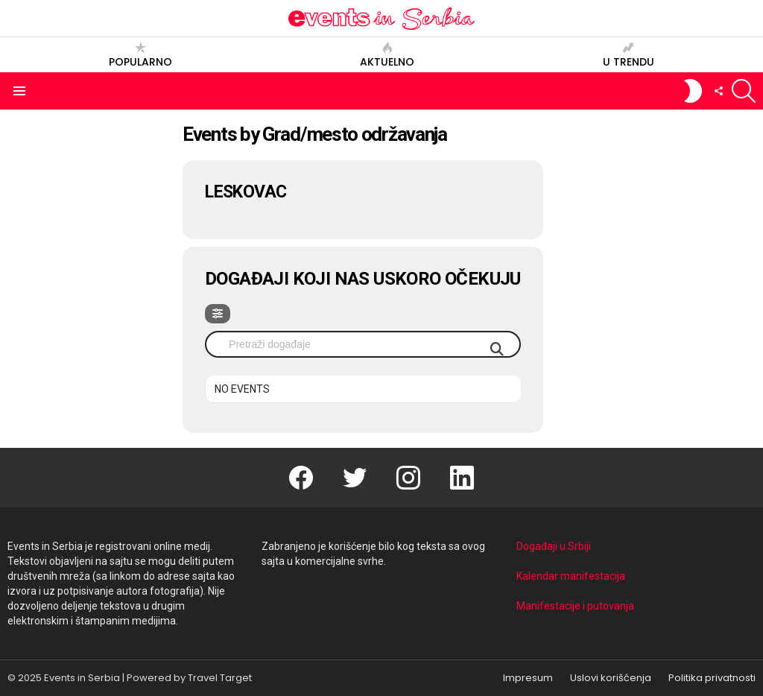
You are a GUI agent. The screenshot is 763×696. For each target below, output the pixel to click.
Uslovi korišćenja (610, 678)
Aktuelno (387, 55)
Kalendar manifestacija (570, 576)
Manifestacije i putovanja (575, 606)
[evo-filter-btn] (217, 313)
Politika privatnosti (712, 678)
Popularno (140, 55)
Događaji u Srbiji (553, 546)
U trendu (628, 55)
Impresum (528, 678)
